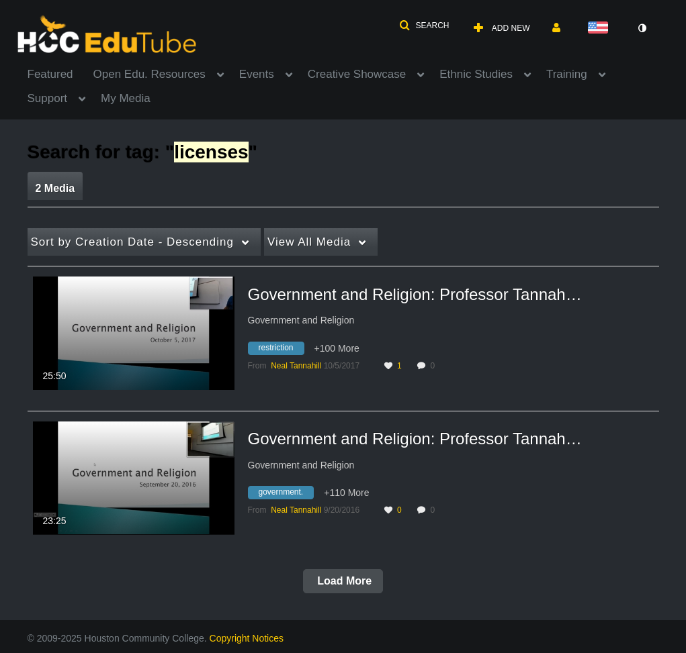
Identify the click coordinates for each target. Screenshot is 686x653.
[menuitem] (60, 73)
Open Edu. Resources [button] (149, 74)
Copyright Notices (247, 638)
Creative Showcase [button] (357, 74)
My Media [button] (126, 98)
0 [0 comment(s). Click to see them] (434, 365)
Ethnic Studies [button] (476, 74)
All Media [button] (309, 242)
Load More (343, 581)
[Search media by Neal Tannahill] (296, 365)
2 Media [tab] (55, 188)
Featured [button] (50, 74)
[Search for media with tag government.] (286, 494)
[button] (424, 25)
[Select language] (600, 28)
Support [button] (48, 98)
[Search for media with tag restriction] (281, 349)
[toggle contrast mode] (642, 28)
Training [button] (566, 74)
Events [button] (256, 74)
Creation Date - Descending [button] (132, 242)
